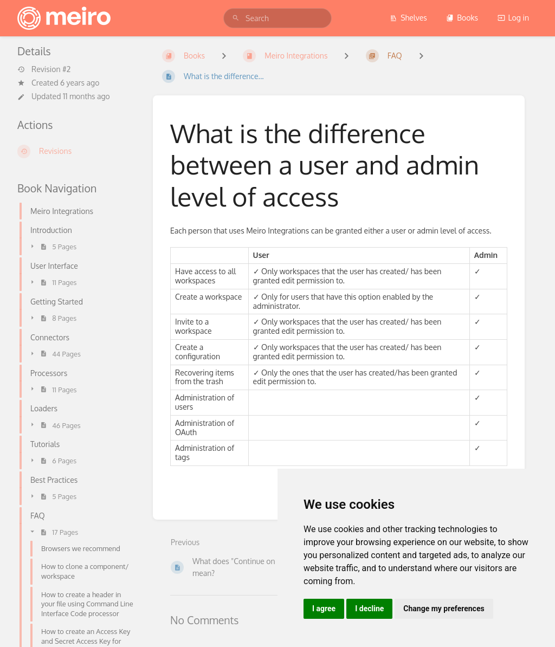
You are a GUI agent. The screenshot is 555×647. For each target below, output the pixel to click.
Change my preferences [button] (443, 608)
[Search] (236, 18)
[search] (277, 18)
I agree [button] (323, 608)
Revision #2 (43, 69)
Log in (513, 17)
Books (462, 17)
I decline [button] (369, 608)
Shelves (408, 17)
